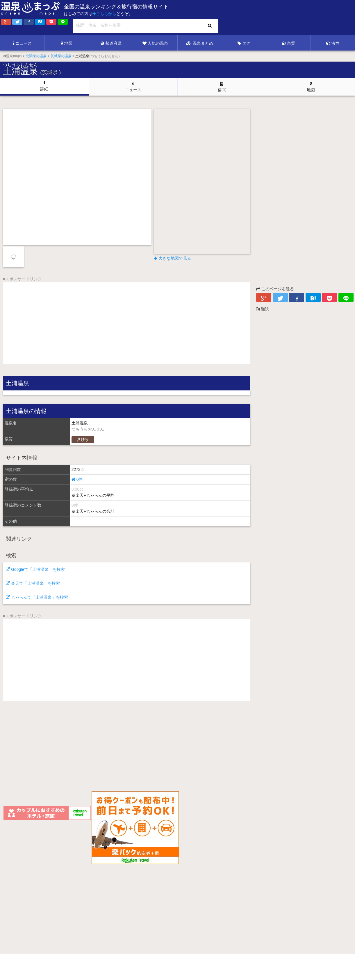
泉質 (288, 43)
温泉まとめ (199, 43)
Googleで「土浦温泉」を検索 (35, 569)
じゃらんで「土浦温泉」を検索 (37, 597)
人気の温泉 (155, 43)
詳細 (44, 86)
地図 (66, 43)
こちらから (104, 13)
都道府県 (111, 43)
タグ (244, 43)
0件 (77, 479)
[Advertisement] (235, 17)
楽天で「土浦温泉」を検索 (33, 583)
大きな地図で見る (172, 258)
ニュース (22, 43)
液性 (333, 43)
